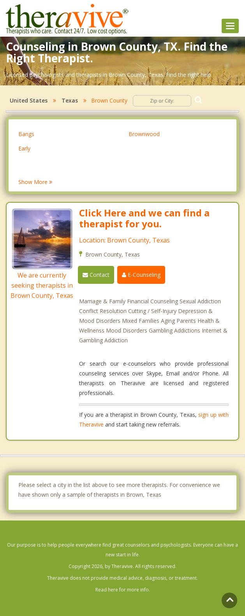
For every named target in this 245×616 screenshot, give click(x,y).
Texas (70, 100)
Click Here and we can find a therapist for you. (144, 218)
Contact (96, 274)
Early (24, 148)
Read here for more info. (122, 589)
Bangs (26, 134)
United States (29, 100)
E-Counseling (141, 274)
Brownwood (144, 134)
